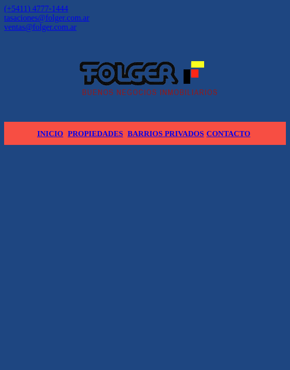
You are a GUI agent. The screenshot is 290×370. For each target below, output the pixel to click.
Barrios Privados (166, 134)
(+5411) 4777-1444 (36, 8)
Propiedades (95, 134)
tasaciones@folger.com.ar (46, 17)
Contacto (228, 134)
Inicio (50, 134)
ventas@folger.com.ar (40, 27)
